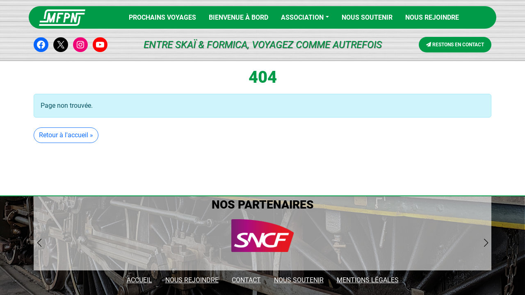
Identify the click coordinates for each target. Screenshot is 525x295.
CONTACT (246, 280)
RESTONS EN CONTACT (455, 45)
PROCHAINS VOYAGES (162, 17)
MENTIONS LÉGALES (368, 280)
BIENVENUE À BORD (238, 17)
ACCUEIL (139, 280)
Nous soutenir (367, 17)
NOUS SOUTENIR (299, 280)
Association (302, 17)
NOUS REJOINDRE (432, 17)
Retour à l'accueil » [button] (66, 135)
